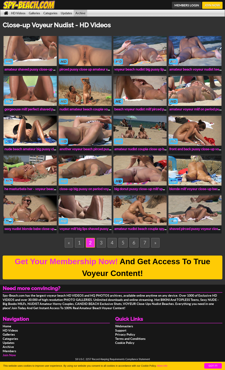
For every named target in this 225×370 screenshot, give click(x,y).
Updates (66, 13)
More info (162, 365)
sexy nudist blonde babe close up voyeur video (39, 229)
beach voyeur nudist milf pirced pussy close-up (149, 109)
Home (7, 326)
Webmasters (124, 326)
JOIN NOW (212, 5)
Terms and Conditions (130, 339)
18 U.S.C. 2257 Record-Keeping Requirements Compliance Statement (112, 359)
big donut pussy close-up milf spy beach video (148, 189)
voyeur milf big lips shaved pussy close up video (95, 229)
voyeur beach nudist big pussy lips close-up (146, 69)
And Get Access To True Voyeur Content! (112, 267)
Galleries (34, 13)
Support (120, 330)
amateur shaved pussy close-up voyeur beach (39, 69)
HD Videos (18, 13)
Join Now (9, 355)
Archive (80, 13)
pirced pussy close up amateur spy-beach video (95, 69)
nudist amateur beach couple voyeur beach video (96, 109)
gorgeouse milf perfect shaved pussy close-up (39, 109)
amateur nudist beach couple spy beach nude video (153, 229)
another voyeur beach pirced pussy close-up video (97, 149)
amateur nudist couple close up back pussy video (151, 149)
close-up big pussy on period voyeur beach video (96, 189)
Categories (50, 13)
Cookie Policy (124, 343)
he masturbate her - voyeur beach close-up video (41, 189)
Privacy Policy (125, 334)
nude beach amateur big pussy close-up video (38, 149)
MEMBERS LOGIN (186, 5)
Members (9, 351)
